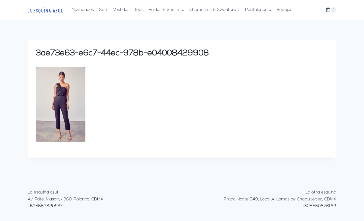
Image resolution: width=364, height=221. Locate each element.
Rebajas (284, 10)
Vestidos (121, 10)
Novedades (83, 10)
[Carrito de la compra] (331, 10)
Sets (103, 10)
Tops (139, 10)
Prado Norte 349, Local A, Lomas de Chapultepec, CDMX (280, 199)
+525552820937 (45, 206)
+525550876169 (319, 206)
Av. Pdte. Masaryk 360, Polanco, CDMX (65, 199)
